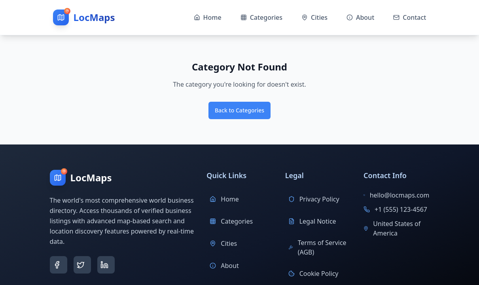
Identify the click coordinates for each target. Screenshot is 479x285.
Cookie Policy (313, 273)
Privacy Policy (313, 199)
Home (224, 199)
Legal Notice (312, 221)
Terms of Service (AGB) (317, 247)
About (224, 265)
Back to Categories (239, 110)
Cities (223, 243)
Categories (231, 221)
